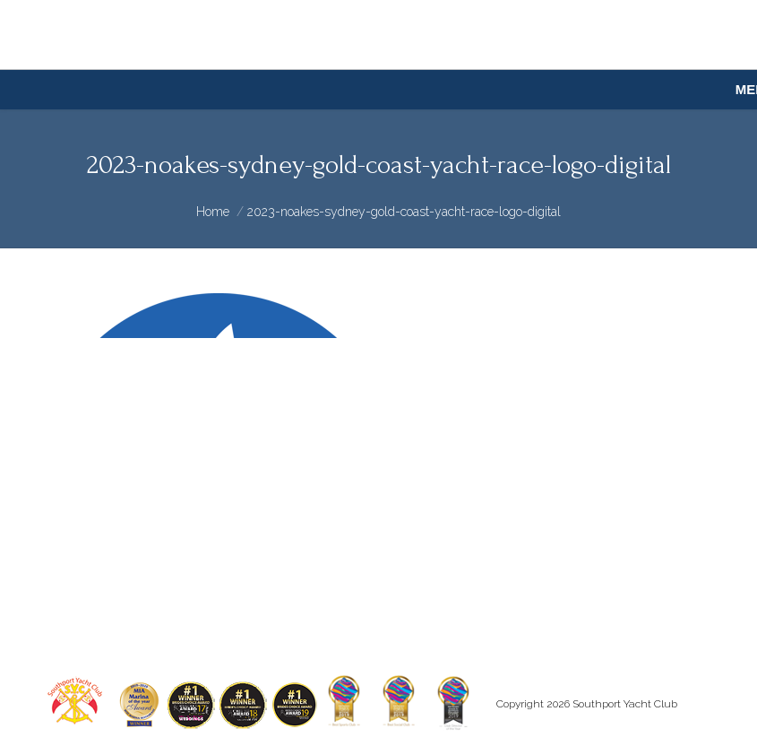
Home (212, 211)
